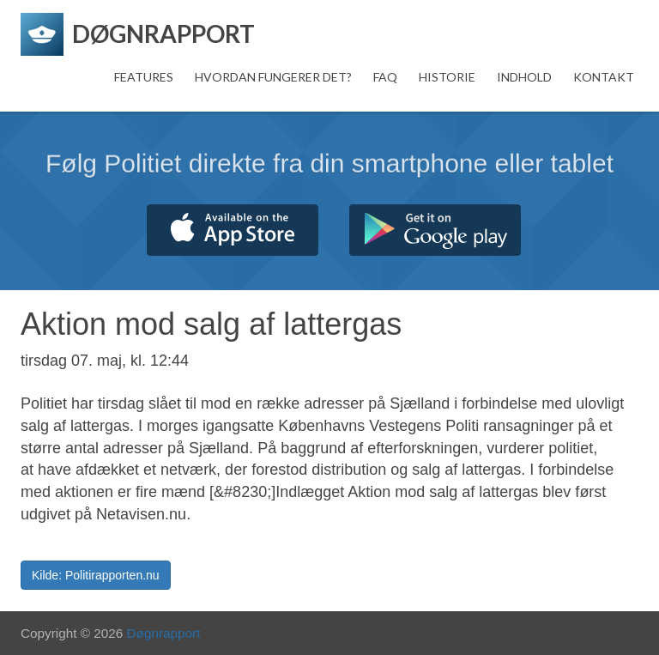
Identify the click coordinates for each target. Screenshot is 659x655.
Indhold (524, 77)
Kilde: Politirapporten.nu (96, 575)
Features (143, 77)
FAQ (385, 77)
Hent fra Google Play (435, 230)
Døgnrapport (164, 633)
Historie (447, 77)
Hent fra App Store (232, 230)
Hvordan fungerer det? (273, 77)
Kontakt (603, 77)
